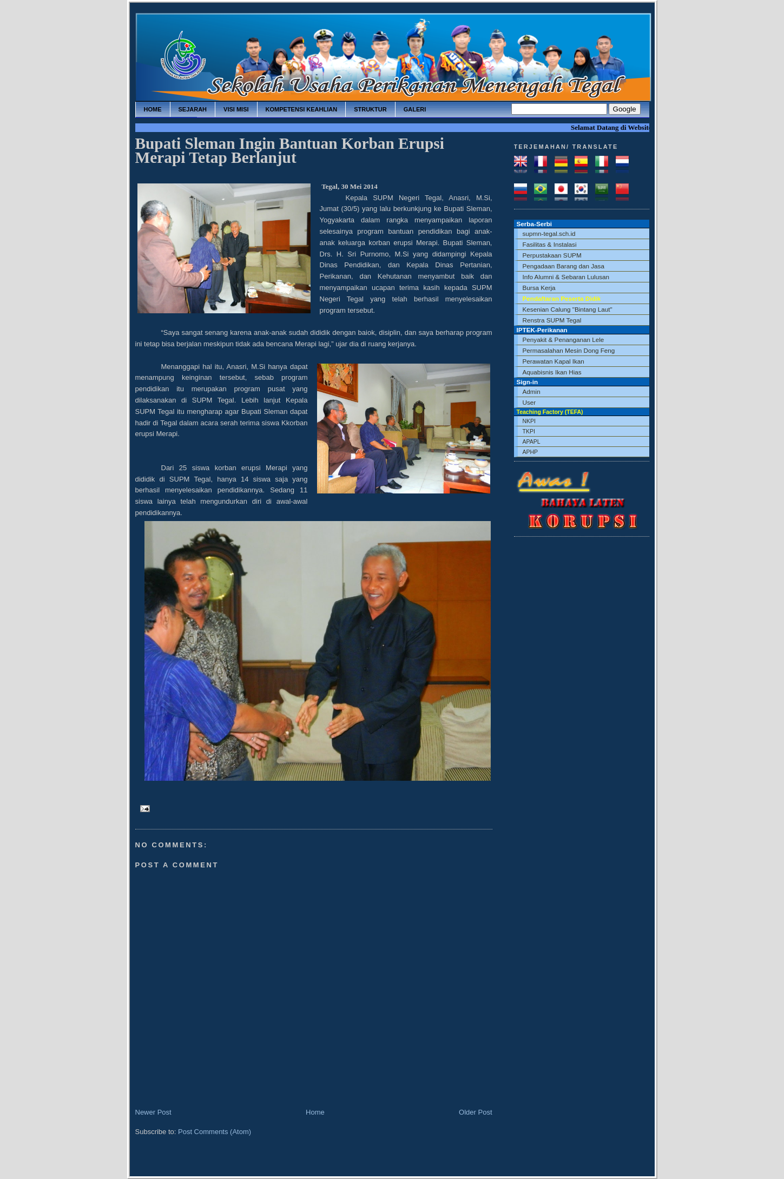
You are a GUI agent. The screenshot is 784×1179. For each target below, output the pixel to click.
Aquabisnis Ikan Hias (552, 372)
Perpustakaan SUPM (552, 255)
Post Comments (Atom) (214, 1132)
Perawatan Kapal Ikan (553, 361)
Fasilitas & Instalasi (550, 244)
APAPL (532, 441)
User (529, 402)
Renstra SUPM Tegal (552, 320)
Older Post (475, 1112)
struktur (370, 109)
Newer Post (153, 1112)
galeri (415, 109)
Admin (532, 391)
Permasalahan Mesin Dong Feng (569, 350)
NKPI (529, 421)
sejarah (193, 109)
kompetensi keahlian (302, 109)
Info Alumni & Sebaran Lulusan (566, 276)
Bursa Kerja (539, 287)
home (153, 109)
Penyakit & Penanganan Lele (563, 339)
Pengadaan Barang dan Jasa (563, 265)
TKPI (529, 431)
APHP (530, 452)
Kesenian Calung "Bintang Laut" (567, 309)
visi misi (235, 109)
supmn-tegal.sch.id (549, 233)
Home (315, 1112)
